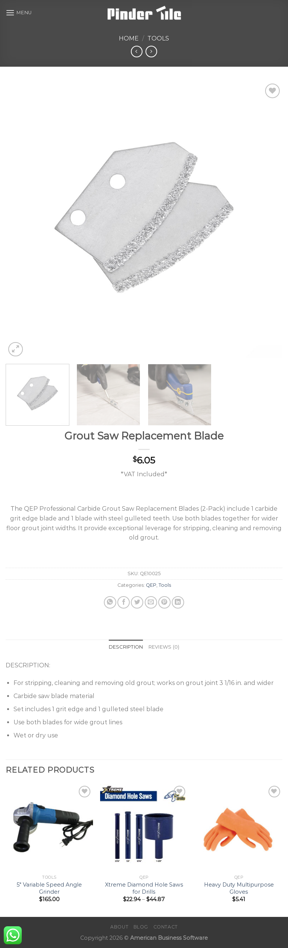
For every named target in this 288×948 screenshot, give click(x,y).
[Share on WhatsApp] (110, 602)
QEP (151, 585)
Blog (141, 927)
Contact (165, 927)
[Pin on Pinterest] (164, 602)
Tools (158, 38)
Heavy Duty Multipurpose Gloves (239, 888)
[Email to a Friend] (151, 602)
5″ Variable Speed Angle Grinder (49, 888)
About (119, 927)
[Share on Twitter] (137, 602)
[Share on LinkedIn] (178, 602)
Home (129, 38)
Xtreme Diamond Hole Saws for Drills (144, 888)
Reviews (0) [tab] (164, 647)
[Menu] (19, 12)
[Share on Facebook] (123, 602)
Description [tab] (126, 647)
